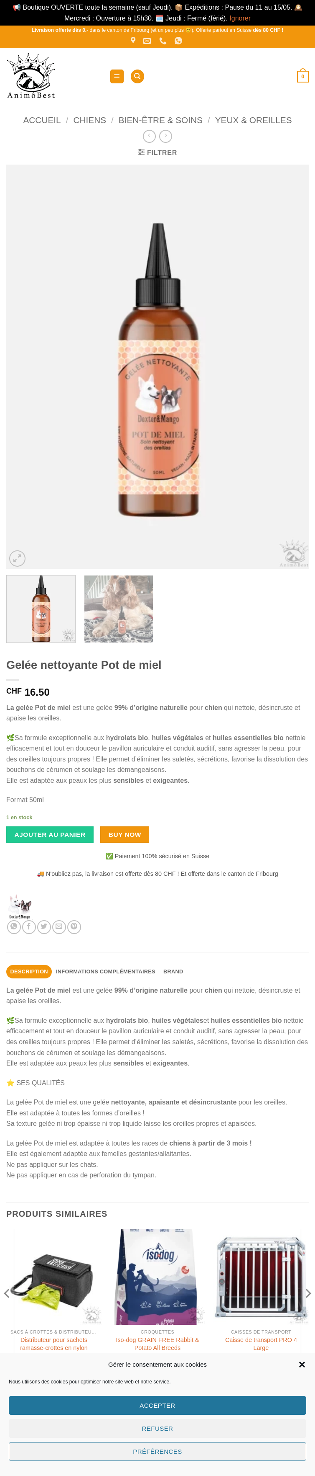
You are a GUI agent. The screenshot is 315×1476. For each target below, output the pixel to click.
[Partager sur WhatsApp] (14, 927)
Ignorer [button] (240, 18)
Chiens (89, 120)
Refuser (157, 1428)
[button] (302, 1364)
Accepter (157, 1405)
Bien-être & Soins (161, 120)
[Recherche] (137, 76)
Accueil (42, 120)
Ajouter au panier (50, 834)
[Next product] (149, 136)
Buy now (125, 834)
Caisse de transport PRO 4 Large (261, 1344)
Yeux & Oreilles (253, 120)
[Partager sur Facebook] (29, 927)
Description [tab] (29, 971)
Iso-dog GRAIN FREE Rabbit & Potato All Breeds (157, 1344)
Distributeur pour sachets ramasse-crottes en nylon (54, 1344)
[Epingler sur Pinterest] (74, 927)
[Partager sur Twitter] (44, 927)
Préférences (157, 1451)
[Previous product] (165, 136)
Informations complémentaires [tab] (105, 971)
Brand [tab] (173, 971)
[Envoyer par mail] (59, 927)
